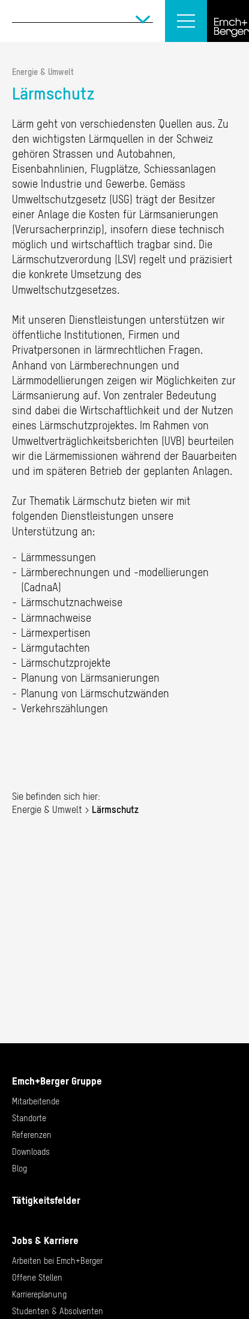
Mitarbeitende (35, 1101)
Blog (19, 1168)
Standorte (29, 1118)
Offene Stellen (37, 1277)
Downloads (31, 1152)
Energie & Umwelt (43, 72)
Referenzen (32, 1135)
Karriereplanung (39, 1294)
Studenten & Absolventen (57, 1311)
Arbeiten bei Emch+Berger (57, 1261)
